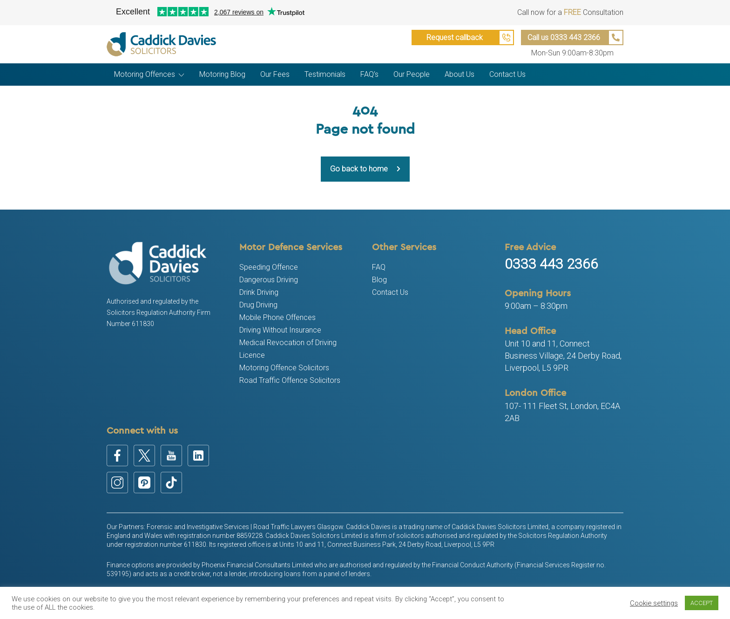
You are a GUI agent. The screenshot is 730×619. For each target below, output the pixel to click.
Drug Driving (258, 304)
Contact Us (390, 292)
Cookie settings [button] (654, 603)
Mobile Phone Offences (277, 317)
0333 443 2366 (551, 264)
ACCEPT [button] (701, 602)
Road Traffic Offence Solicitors (289, 380)
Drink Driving (258, 292)
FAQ (378, 267)
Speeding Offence (268, 267)
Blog (379, 279)
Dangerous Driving (268, 279)
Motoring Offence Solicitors (284, 367)
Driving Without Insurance (280, 330)
